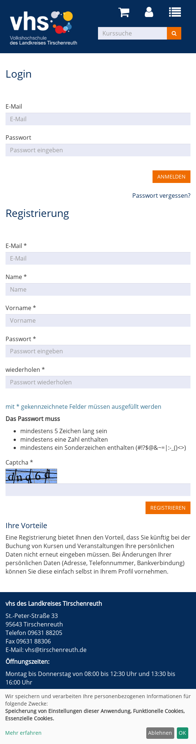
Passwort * (21, 339)
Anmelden (171, 176)
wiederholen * (25, 370)
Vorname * (21, 308)
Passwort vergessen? (161, 195)
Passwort (18, 137)
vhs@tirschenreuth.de (56, 650)
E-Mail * (16, 246)
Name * (16, 277)
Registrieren (168, 507)
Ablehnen (160, 732)
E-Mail (14, 106)
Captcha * (19, 462)
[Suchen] (174, 33)
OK (182, 732)
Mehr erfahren (23, 732)
